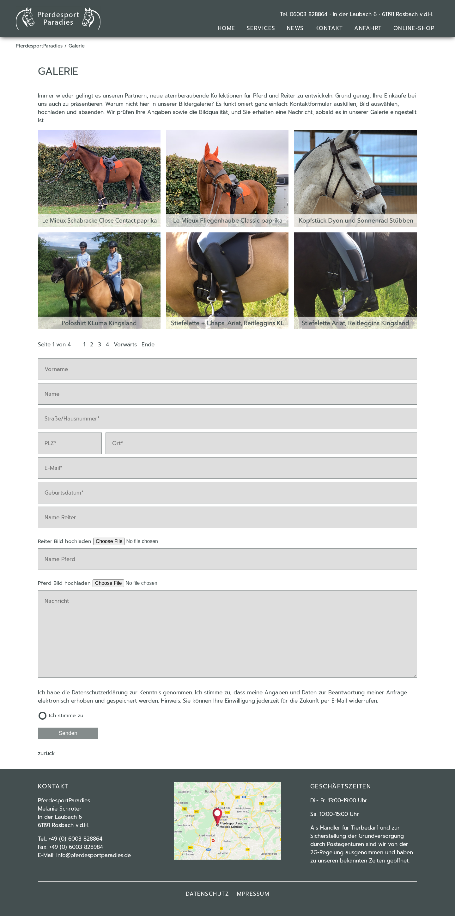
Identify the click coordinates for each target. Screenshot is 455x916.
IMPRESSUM (252, 894)
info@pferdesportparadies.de (93, 855)
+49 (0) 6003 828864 (75, 839)
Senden (68, 733)
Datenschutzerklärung (100, 692)
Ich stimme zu (66, 715)
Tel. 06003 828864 (303, 14)
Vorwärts (125, 344)
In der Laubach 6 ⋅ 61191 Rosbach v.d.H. (383, 14)
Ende (148, 344)
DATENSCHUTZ (207, 894)
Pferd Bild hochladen (65, 583)
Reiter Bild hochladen (65, 541)
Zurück (46, 753)
